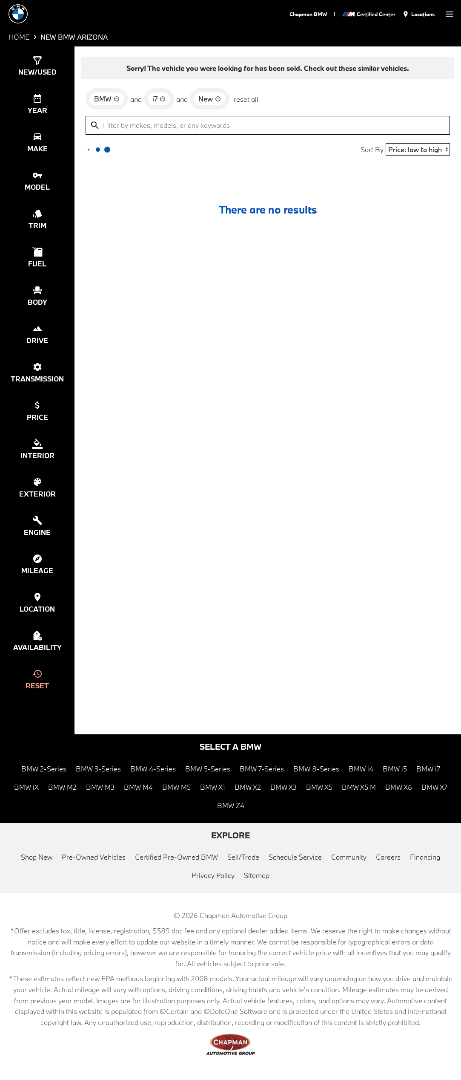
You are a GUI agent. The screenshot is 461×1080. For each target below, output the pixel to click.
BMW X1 (212, 787)
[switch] (449, 14)
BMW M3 (100, 787)
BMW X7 (434, 787)
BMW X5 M (359, 787)
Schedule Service (295, 856)
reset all (246, 99)
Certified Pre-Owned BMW (176, 856)
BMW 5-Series (207, 768)
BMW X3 (283, 787)
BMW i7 (428, 768)
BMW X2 (248, 787)
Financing (425, 856)
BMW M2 (62, 787)
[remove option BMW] (107, 98)
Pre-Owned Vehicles (94, 856)
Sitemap (256, 875)
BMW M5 (176, 787)
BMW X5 (319, 787)
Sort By (372, 149)
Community (349, 856)
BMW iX (26, 787)
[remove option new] (209, 98)
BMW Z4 (230, 805)
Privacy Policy (213, 875)
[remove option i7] (159, 98)
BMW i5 (395, 768)
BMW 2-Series (43, 768)
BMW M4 (138, 787)
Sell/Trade (243, 856)
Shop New (36, 856)
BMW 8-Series (316, 768)
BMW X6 (398, 787)
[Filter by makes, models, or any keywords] (268, 125)
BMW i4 (361, 768)
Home (19, 36)
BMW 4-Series (153, 768)
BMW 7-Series (262, 768)
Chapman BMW (308, 14)
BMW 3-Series (98, 768)
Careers (388, 856)
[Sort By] (418, 149)
